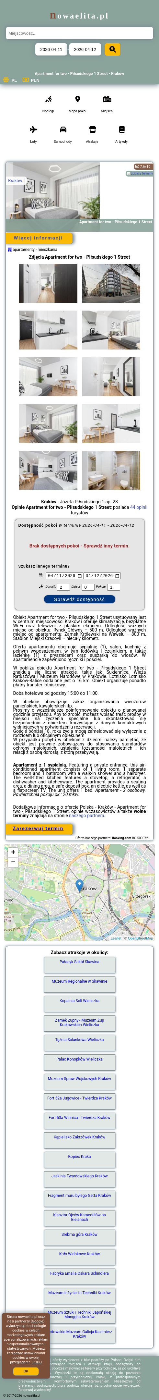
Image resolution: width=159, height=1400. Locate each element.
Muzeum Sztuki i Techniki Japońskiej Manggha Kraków (79, 1314)
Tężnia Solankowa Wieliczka (79, 1040)
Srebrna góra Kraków (79, 1234)
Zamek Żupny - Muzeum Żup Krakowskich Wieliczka (79, 1022)
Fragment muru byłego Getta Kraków (79, 1195)
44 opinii (138, 507)
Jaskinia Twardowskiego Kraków (79, 1176)
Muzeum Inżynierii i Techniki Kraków (79, 1293)
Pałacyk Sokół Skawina (79, 962)
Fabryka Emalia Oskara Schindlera (79, 1273)
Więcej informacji (38, 238)
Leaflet (116, 938)
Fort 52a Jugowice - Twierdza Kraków (79, 1098)
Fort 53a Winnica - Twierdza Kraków (79, 1117)
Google (37, 1321)
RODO (37, 1362)
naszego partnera (86, 815)
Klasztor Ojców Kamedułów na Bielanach (79, 1217)
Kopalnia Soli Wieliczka (79, 1001)
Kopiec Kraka (79, 1156)
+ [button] (13, 853)
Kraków (15, 180)
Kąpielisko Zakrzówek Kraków (79, 1137)
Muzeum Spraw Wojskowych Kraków (79, 1078)
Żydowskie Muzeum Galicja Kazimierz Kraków (79, 1334)
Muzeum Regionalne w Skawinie (79, 981)
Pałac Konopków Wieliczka (79, 1059)
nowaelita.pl (79, 15)
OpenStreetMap (140, 938)
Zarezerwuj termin (38, 828)
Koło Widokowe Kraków (79, 1254)
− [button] (13, 862)
